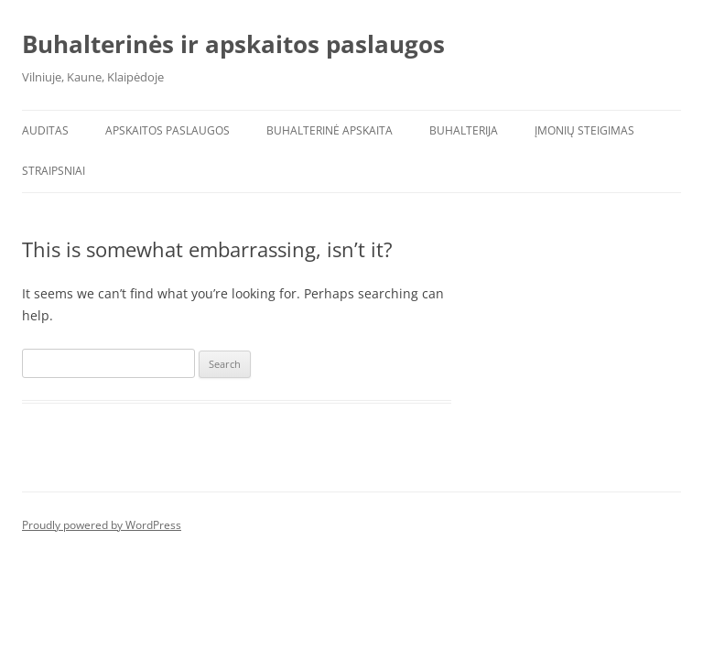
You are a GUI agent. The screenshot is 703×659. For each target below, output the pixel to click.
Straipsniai (53, 170)
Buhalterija (463, 130)
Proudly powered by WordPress (101, 525)
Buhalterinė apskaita (329, 130)
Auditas (45, 130)
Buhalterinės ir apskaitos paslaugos (233, 43)
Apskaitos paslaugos (167, 130)
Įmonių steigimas (584, 130)
